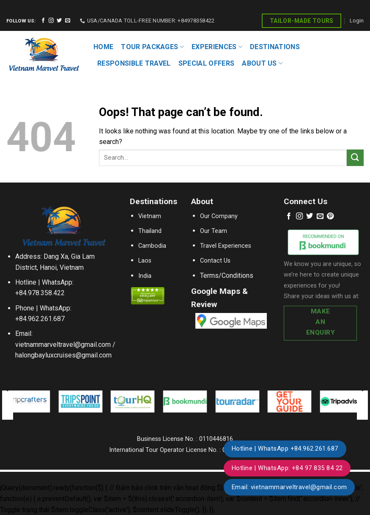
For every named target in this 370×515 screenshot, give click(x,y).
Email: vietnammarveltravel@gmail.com (289, 487)
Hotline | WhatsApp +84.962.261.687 (285, 448)
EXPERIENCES (217, 47)
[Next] (363, 405)
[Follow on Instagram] (51, 21)
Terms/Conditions (226, 275)
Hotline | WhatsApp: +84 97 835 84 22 (287, 468)
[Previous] (6, 405)
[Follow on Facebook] (43, 21)
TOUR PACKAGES (152, 47)
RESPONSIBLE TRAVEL (134, 63)
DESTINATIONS (275, 47)
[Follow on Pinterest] (330, 216)
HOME (103, 47)
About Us (262, 63)
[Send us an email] (67, 21)
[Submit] (355, 158)
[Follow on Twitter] (59, 21)
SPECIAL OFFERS (206, 63)
